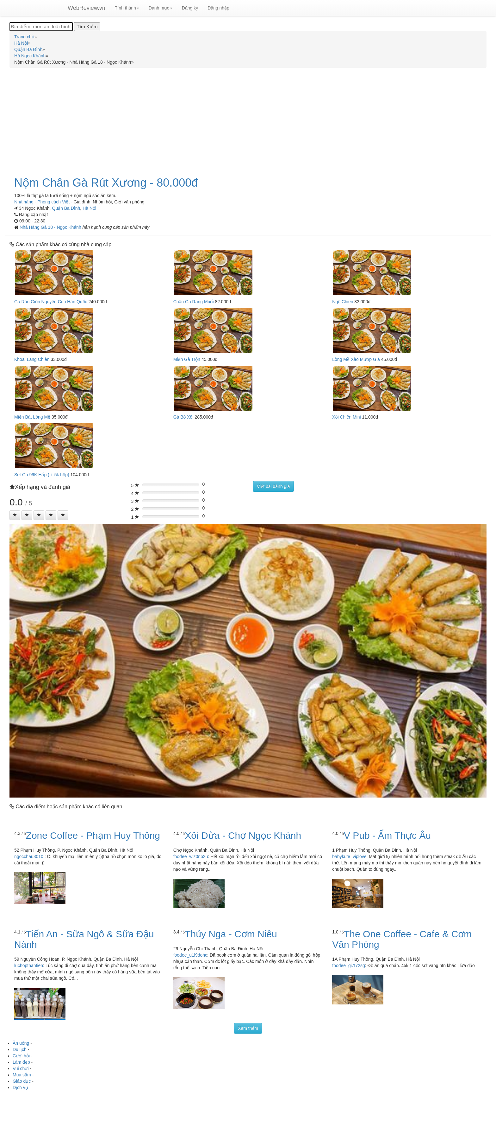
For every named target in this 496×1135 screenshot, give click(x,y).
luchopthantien (28, 965)
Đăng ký (190, 7)
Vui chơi (21, 1068)
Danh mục (160, 7)
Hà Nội (89, 208)
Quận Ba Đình (66, 208)
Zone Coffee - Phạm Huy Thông (93, 835)
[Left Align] (14, 515)
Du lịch (20, 1049)
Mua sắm (22, 1074)
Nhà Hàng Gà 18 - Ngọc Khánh (51, 227)
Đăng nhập (218, 7)
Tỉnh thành (127, 7)
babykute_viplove (349, 856)
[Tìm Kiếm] (87, 26)
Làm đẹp (21, 1062)
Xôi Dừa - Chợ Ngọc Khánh (243, 835)
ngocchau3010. (29, 856)
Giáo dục (22, 1081)
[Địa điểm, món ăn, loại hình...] (41, 26)
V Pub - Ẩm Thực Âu (387, 835)
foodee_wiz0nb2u (190, 856)
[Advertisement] (248, 118)
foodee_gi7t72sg (348, 965)
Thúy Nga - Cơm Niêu (231, 934)
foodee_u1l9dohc (190, 955)
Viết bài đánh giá (273, 486)
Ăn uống (21, 1043)
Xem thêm (248, 1028)
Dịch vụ (20, 1087)
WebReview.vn (86, 8)
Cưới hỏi (21, 1055)
